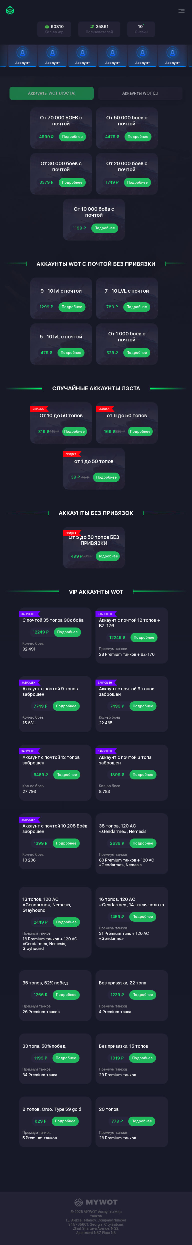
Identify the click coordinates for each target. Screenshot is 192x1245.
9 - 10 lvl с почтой (61, 302)
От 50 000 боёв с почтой (126, 122)
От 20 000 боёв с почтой (126, 171)
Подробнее (72, 140)
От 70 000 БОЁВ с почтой (61, 122)
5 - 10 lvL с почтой (61, 350)
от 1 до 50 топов (94, 481)
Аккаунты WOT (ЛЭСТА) (52, 93)
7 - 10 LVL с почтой (127, 302)
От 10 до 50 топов (61, 432)
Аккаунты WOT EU (140, 93)
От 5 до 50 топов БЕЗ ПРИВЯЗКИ (93, 563)
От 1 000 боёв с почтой (126, 350)
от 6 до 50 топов (127, 432)
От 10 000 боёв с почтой (94, 220)
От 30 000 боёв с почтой (61, 171)
